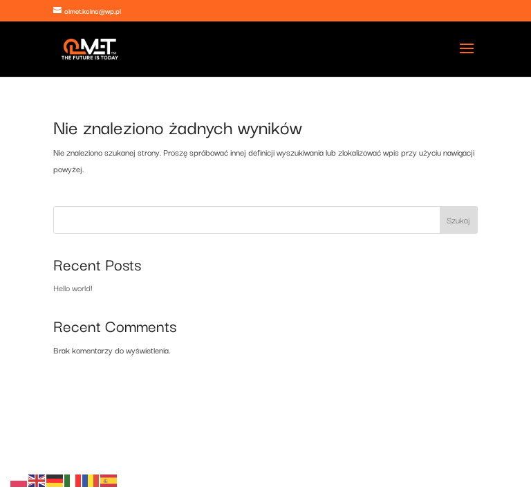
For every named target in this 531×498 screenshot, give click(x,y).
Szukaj (458, 219)
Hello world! (73, 287)
